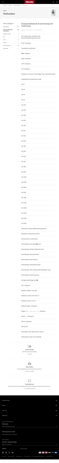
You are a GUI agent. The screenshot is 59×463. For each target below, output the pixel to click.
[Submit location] (56, 426)
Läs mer (29, 354)
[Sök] (53, 2)
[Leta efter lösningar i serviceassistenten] (38, 30)
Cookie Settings (49, 456)
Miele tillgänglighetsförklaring (38, 456)
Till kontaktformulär (29, 388)
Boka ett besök (29, 371)
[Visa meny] (3, 2)
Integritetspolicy (19, 456)
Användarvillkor (27, 456)
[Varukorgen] (57, 2)
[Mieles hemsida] (29, 2)
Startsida (5, 5)
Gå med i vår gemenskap (9, 442)
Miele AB (4, 456)
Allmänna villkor (11, 456)
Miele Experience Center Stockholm (9, 434)
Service (10, 5)
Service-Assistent (17, 5)
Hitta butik (5, 424)
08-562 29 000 (23, 448)
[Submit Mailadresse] (56, 444)
